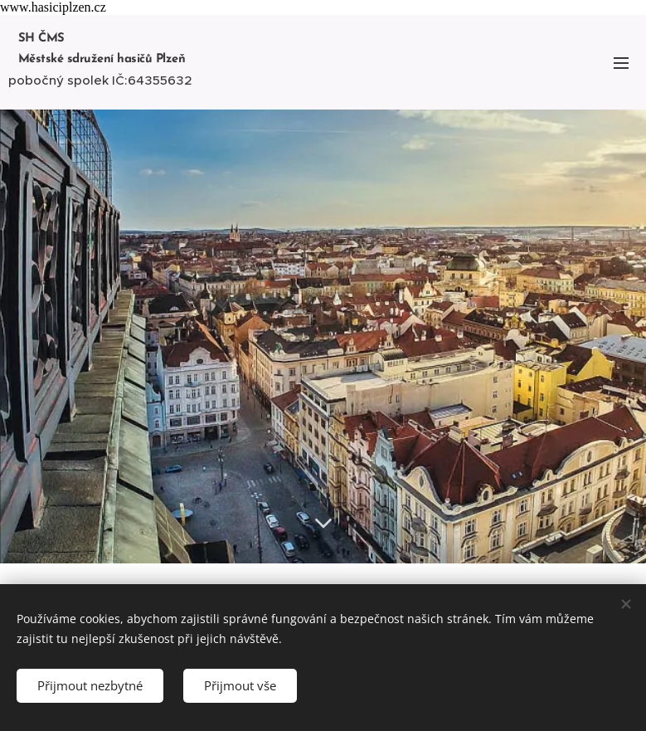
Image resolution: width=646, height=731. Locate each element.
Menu (621, 63)
